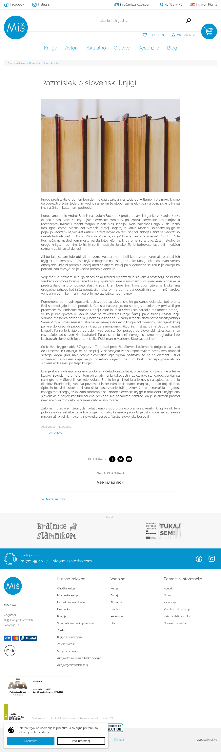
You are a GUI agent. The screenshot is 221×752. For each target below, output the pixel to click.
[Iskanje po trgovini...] (139, 20)
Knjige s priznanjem (69, 637)
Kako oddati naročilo (177, 616)
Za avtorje (170, 602)
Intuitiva (207, 739)
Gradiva (122, 48)
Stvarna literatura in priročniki (75, 623)
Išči (188, 20)
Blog (172, 48)
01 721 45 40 (32, 561)
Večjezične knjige (68, 651)
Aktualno (96, 48)
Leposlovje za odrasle (71, 602)
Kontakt (168, 588)
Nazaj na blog (56, 499)
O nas (167, 595)
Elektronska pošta (129, 459)
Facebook (112, 459)
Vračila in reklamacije (177, 609)
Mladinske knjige (67, 595)
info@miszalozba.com (71, 561)
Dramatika (63, 609)
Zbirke (61, 630)
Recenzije (148, 48)
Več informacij (81, 740)
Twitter (120, 459)
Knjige (50, 48)
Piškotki (119, 739)
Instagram (211, 558)
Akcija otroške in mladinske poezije (79, 658)
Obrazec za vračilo (175, 623)
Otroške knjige (66, 588)
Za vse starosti (66, 644)
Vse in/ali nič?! (110, 482)
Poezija (61, 616)
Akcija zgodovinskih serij (72, 665)
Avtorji (72, 48)
